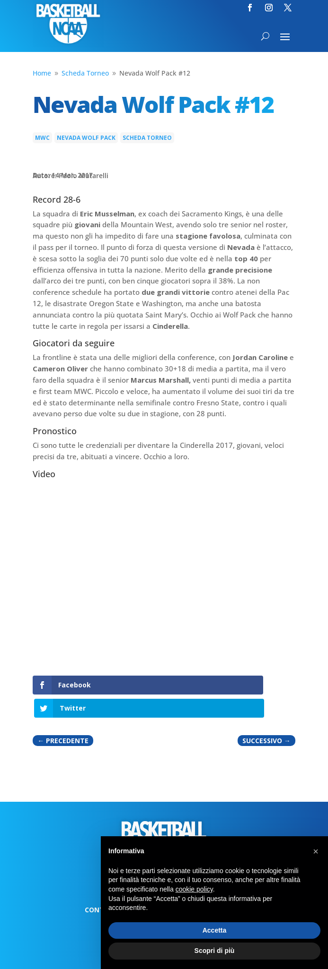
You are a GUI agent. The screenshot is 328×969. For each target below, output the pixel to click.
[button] (315, 851)
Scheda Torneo (147, 138)
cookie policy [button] (194, 889)
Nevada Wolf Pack (86, 138)
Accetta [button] (215, 930)
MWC (42, 138)
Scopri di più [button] (215, 950)
